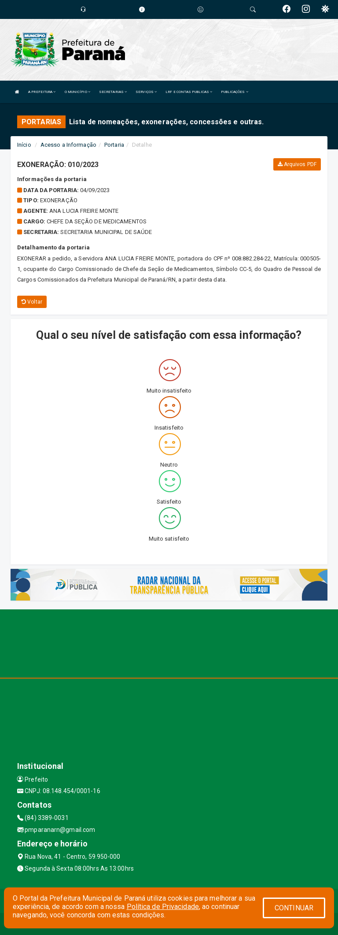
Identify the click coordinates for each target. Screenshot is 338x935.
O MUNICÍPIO (77, 92)
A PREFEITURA (41, 92)
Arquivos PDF (297, 164)
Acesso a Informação (68, 144)
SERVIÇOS (146, 92)
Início (24, 144)
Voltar (32, 302)
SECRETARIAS (113, 92)
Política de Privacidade (163, 906)
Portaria (114, 144)
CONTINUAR (294, 908)
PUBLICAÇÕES (234, 92)
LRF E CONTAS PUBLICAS (188, 92)
